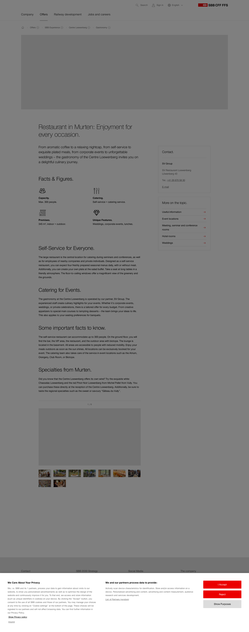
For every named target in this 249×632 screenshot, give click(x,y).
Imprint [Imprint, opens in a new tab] (11, 624)
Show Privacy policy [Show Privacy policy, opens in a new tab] (17, 620)
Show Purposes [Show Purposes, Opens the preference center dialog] (222, 606)
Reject (222, 597)
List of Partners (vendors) (117, 602)
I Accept (222, 587)
